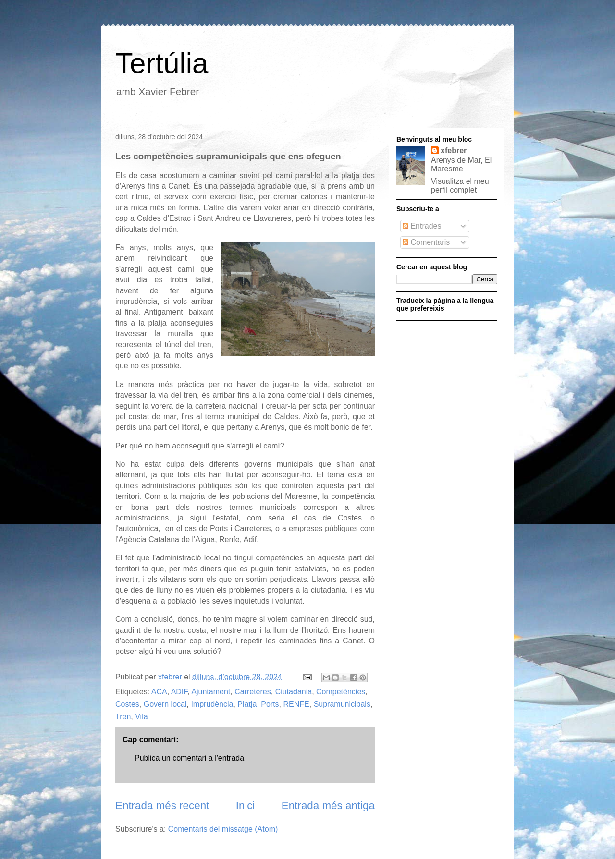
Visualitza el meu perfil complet (460, 185)
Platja (247, 704)
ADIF (179, 692)
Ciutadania (293, 692)
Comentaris (426, 242)
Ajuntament (210, 692)
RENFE (296, 704)
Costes (127, 704)
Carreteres (252, 692)
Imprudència (212, 704)
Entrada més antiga (328, 805)
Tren (123, 717)
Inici (245, 805)
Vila (141, 717)
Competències (340, 692)
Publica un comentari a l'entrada (189, 758)
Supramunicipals (342, 704)
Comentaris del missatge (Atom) (223, 829)
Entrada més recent (162, 805)
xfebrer (454, 150)
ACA (159, 692)
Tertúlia (161, 63)
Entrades (422, 226)
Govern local (165, 704)
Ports (270, 704)
